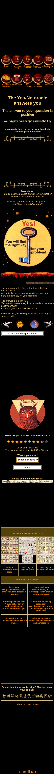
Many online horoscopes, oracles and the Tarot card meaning (14, 590)
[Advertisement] (27, 28)
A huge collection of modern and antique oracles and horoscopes (14, 605)
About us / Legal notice (28, 704)
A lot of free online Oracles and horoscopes (41, 620)
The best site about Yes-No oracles (14, 620)
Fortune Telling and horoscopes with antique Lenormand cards (41, 590)
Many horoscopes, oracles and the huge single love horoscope (41, 606)
